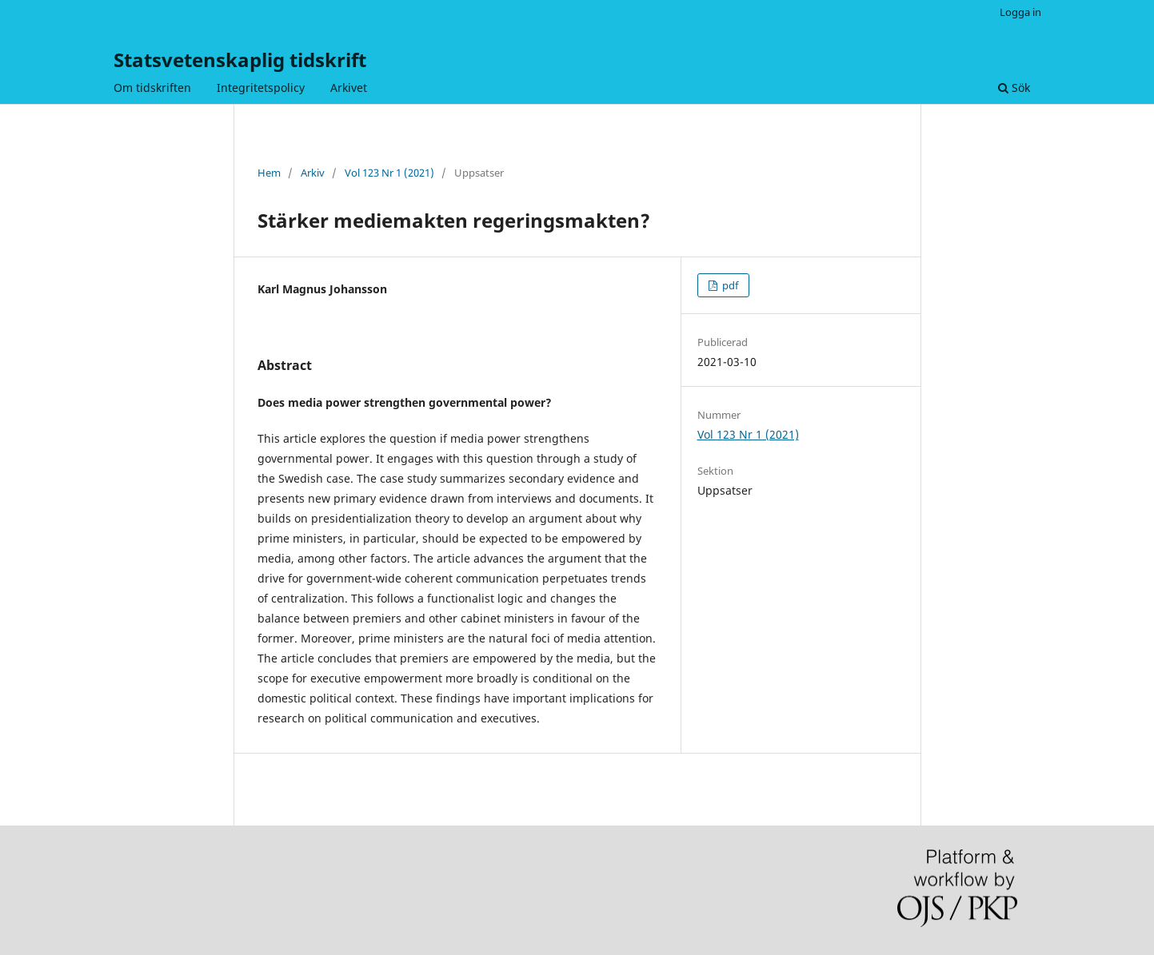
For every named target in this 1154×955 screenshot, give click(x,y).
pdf (729, 285)
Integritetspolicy (261, 87)
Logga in (1020, 12)
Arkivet (348, 87)
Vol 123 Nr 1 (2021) (389, 172)
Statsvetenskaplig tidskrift (240, 59)
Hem (269, 172)
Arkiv (313, 172)
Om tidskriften (152, 87)
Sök (1014, 87)
